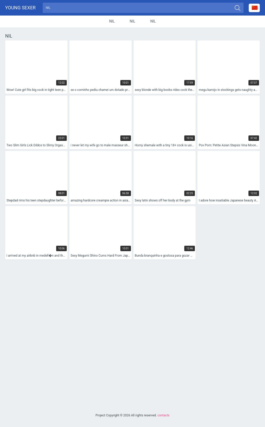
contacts (163, 415)
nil (112, 22)
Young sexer (20, 8)
